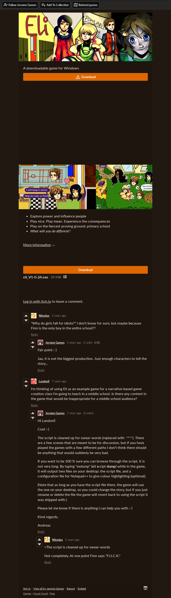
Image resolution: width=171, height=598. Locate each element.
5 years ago (59, 315)
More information (39, 245)
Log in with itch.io (37, 301)
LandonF (44, 381)
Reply (34, 334)
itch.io (27, 588)
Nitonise (44, 315)
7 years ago (59, 381)
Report (71, 588)
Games (27, 593)
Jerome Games (55, 342)
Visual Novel (40, 593)
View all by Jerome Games (48, 588)
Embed (82, 588)
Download (85, 76)
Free (52, 593)
